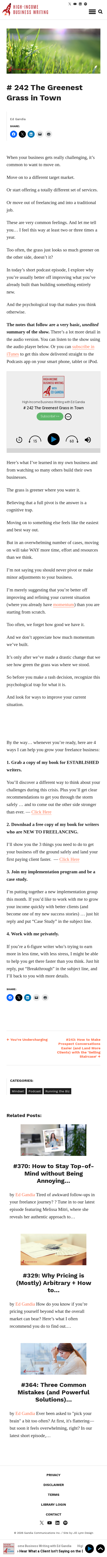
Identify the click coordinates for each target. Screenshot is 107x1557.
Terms (53, 1495)
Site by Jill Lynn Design (78, 1532)
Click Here (41, 812)
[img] (68, 416)
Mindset (18, 1091)
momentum (63, 604)
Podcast (35, 1091)
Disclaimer (53, 1485)
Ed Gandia (18, 119)
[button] (92, 11)
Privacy (53, 1475)
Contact (53, 1514)
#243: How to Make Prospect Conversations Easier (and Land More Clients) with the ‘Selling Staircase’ (78, 1048)
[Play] (54, 439)
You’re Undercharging (27, 1039)
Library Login (53, 1505)
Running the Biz (57, 1091)
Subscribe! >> (50, 416)
